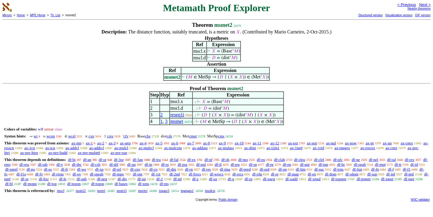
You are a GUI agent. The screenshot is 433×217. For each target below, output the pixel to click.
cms (221, 136)
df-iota (338, 169)
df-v (60, 164)
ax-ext (293, 143)
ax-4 (143, 143)
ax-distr (250, 148)
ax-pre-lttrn (29, 152)
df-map (293, 174)
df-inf (390, 174)
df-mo (243, 159)
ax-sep (312, 143)
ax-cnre (391, 148)
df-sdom (351, 174)
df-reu (24, 164)
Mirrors (7, 15)
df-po (30, 169)
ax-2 (100, 143)
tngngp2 (187, 190)
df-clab (279, 159)
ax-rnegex (342, 148)
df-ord (264, 169)
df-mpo (118, 174)
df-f (391, 169)
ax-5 (158, 143)
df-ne (356, 159)
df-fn (375, 169)
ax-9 (222, 143)
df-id (414, 164)
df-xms (143, 183)
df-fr (64, 169)
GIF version (423, 15)
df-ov (76, 174)
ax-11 (257, 143)
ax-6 (174, 143)
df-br (341, 164)
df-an (87, 159)
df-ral (391, 159)
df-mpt (380, 164)
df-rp (248, 179)
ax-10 (239, 143)
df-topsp (97, 183)
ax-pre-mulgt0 (89, 152)
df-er (274, 174)
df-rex (409, 159)
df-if (218, 164)
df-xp (99, 169)
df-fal (174, 159)
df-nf (208, 159)
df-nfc (338, 159)
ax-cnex (407, 143)
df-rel (116, 169)
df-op (287, 164)
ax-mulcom (173, 148)
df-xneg (269, 179)
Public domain (228, 199)
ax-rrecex (367, 148)
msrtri (142, 190)
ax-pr (370, 143)
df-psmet (363, 179)
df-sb (225, 159)
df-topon (74, 183)
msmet (176, 121)
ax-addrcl (96, 148)
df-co (153, 169)
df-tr (398, 164)
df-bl (9, 183)
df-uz (213, 179)
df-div (122, 179)
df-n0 (177, 179)
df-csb (95, 164)
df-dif (113, 164)
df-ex (191, 159)
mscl (60, 190)
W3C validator (420, 199)
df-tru (156, 159)
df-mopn (30, 183)
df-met (409, 179)
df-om (138, 174)
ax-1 (89, 143)
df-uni (305, 164)
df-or (102, 159)
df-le (62, 179)
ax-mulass (226, 148)
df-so (48, 169)
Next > (425, 4)
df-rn (189, 169)
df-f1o (21, 174)
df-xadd (291, 179)
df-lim (301, 169)
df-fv (39, 174)
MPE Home (37, 15)
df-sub (82, 179)
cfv (126, 136)
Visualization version (399, 15)
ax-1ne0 (296, 148)
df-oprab (96, 174)
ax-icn (50, 148)
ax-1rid (318, 148)
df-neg (102, 179)
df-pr (270, 164)
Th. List (55, 15)
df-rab (43, 164)
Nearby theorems (419, 8)
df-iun (323, 164)
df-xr (25, 179)
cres (110, 136)
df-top (52, 183)
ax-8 (206, 143)
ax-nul (331, 143)
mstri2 (81, 190)
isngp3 (164, 190)
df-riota (58, 174)
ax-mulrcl (146, 148)
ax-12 (274, 143)
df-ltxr (44, 179)
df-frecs (195, 174)
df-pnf (409, 174)
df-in (148, 164)
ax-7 (190, 143)
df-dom (330, 174)
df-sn (253, 164)
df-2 (159, 179)
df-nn (141, 179)
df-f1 (406, 169)
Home (21, 15)
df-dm (171, 169)
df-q (231, 179)
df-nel (373, 159)
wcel (72, 136)
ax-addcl (72, 148)
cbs (147, 136)
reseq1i (177, 114)
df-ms (164, 183)
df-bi (71, 159)
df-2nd (174, 174)
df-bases (121, 183)
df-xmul (314, 179)
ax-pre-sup (118, 152)
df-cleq (299, 159)
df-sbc (77, 164)
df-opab (360, 164)
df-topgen (338, 179)
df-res (206, 169)
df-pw (235, 164)
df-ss (165, 164)
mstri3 (122, 190)
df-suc (319, 169)
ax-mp (76, 143)
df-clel (319, 159)
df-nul (201, 164)
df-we (81, 169)
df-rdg (257, 174)
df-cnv (135, 169)
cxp (91, 136)
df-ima (225, 169)
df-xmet (387, 179)
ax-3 (112, 143)
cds (169, 136)
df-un (131, 164)
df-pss (182, 164)
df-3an (138, 159)
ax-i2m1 (272, 148)
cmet (193, 136)
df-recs (237, 174)
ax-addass (199, 148)
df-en (312, 174)
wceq (51, 136)
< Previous (406, 4)
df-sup (372, 174)
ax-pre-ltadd (58, 152)
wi (36, 136)
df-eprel (11, 169)
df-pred (244, 169)
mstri (101, 190)
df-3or (119, 159)
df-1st (155, 174)
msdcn (210, 190)
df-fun (357, 169)
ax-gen (125, 143)
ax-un (387, 143)
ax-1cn (29, 148)
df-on (282, 169)
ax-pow (351, 143)
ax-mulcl (121, 148)
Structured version (370, 15)
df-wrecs (216, 174)
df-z (195, 179)
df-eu (261, 159)
